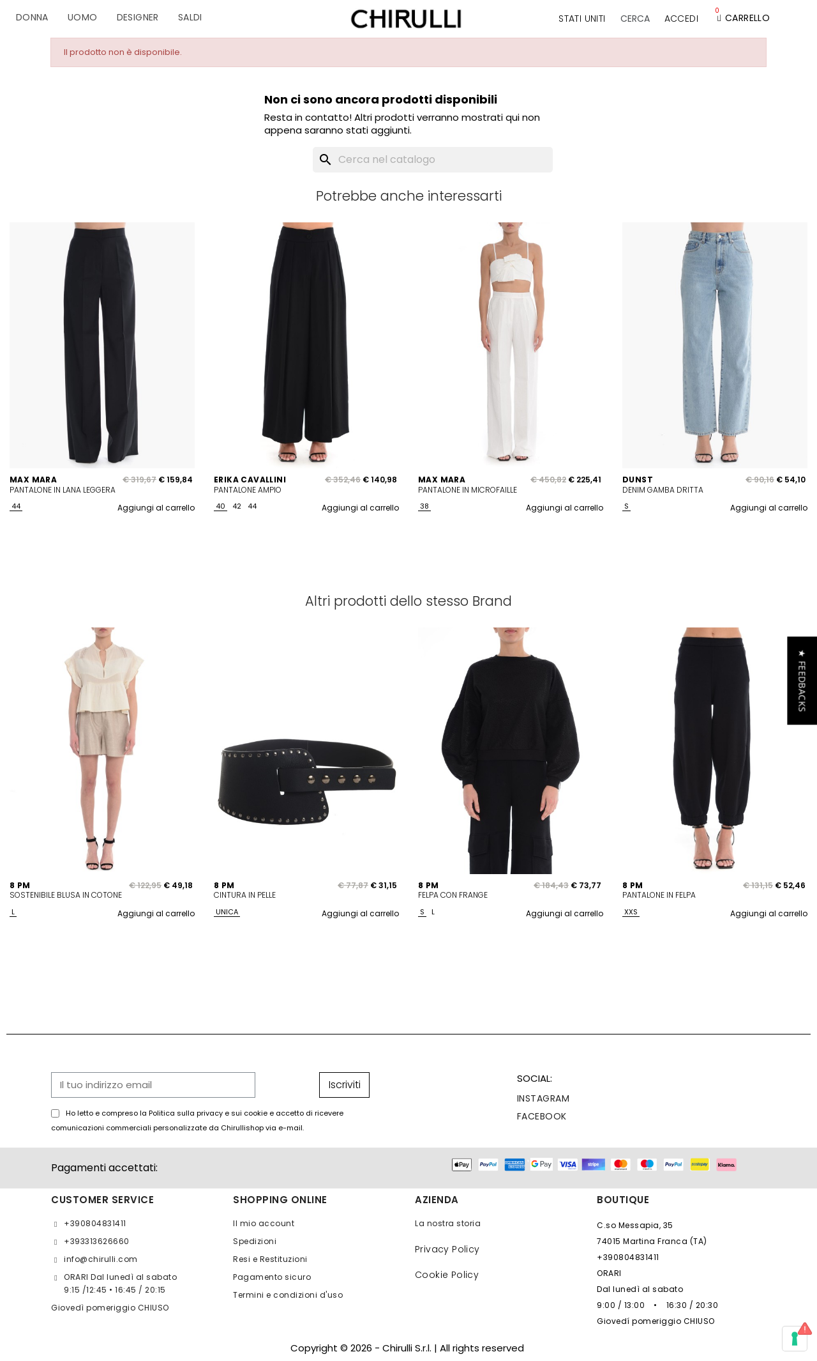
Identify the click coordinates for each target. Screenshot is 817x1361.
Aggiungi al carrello (156, 507)
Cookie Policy (447, 1274)
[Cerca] (433, 160)
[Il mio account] (681, 18)
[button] (635, 19)
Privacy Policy (447, 1249)
